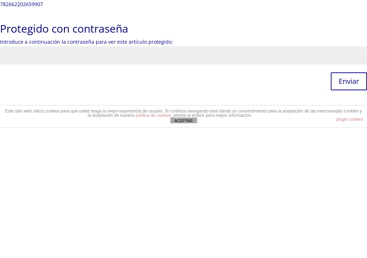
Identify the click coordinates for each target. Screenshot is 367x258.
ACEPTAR (183, 121)
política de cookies (153, 115)
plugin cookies (349, 119)
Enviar (349, 81)
